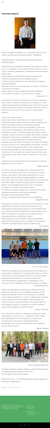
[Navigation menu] (3, 2)
